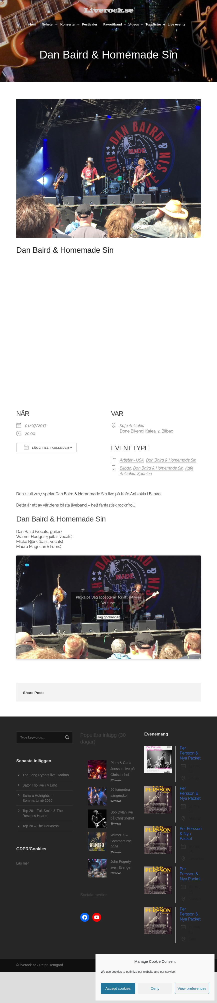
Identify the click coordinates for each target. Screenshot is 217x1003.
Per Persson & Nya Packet (190, 753)
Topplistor (153, 24)
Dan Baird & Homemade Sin (171, 460)
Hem (32, 24)
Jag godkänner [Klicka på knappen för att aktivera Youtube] (109, 617)
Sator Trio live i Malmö (39, 785)
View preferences (192, 988)
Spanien (144, 473)
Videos (133, 24)
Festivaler (90, 24)
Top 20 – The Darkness (40, 826)
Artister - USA (132, 460)
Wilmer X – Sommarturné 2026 (121, 841)
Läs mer (22, 863)
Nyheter (48, 24)
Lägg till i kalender (46, 447)
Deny (154, 988)
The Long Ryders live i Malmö (45, 775)
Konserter (68, 24)
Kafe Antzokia (132, 425)
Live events (177, 24)
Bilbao (125, 468)
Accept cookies (118, 988)
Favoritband (112, 24)
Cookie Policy (108, 609)
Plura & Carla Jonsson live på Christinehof (122, 769)
